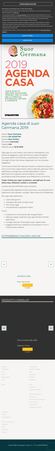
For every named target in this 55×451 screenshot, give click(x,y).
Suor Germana (14, 134)
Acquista (28, 285)
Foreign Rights (6, 417)
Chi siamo (32, 387)
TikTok (4, 427)
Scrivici (4, 414)
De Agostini (15, 137)
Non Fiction (13, 139)
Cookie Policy (33, 404)
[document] (27, 16)
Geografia (32, 380)
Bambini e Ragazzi (35, 369)
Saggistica (32, 374)
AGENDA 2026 (24, 276)
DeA (3, 372)
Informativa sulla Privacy (37, 399)
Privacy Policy (33, 402)
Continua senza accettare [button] (28, 4)
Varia (30, 372)
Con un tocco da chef (27, 340)
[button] (4, 264)
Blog (3, 384)
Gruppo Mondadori (35, 389)
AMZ (3, 380)
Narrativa (32, 377)
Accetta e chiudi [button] (27, 35)
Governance (33, 397)
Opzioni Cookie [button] (27, 40)
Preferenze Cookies (35, 407)
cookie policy (16, 12)
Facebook (5, 424)
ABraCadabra (6, 377)
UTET (3, 374)
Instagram (5, 429)
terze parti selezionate (21, 15)
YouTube (4, 432)
